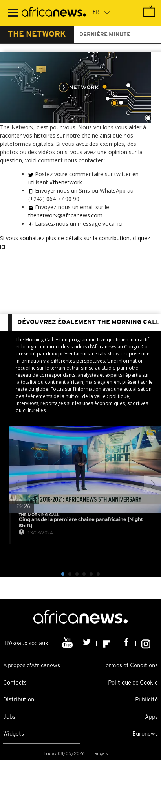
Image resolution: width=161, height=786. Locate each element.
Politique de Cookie (133, 683)
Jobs (9, 717)
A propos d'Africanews (31, 666)
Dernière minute (104, 35)
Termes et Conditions (130, 666)
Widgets (13, 734)
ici (120, 223)
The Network (37, 35)
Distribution (18, 700)
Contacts (15, 683)
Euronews (145, 734)
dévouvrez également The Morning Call (88, 322)
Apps (151, 717)
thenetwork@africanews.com (65, 215)
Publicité (146, 700)
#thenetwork (65, 182)
